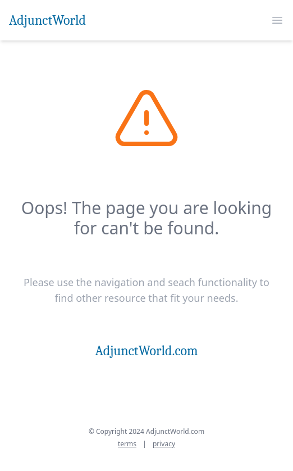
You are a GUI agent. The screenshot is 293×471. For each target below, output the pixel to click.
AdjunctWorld (47, 20)
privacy (164, 444)
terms (127, 444)
